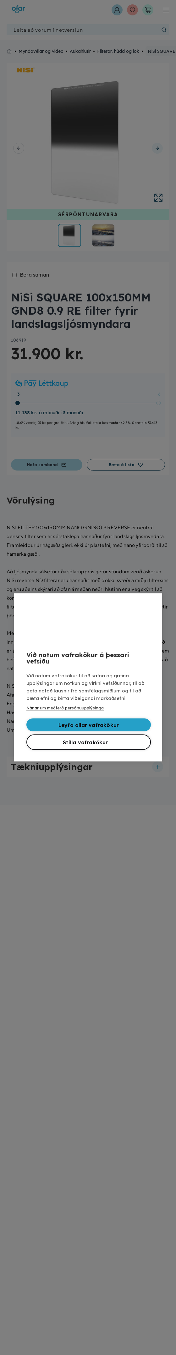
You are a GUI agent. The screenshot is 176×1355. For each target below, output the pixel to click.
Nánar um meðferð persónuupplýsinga (65, 707)
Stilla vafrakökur (85, 742)
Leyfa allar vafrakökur (88, 724)
